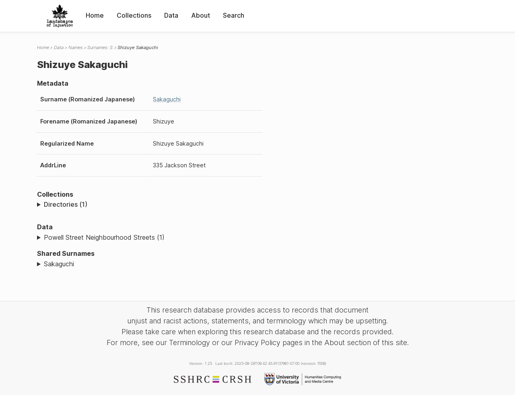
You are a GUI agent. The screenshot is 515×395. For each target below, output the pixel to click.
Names (75, 47)
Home (95, 15)
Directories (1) (65, 204)
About (200, 15)
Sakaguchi (167, 99)
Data (171, 15)
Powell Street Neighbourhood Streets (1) (104, 237)
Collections (134, 15)
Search (233, 15)
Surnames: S (100, 47)
